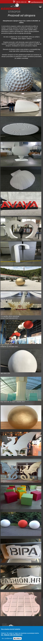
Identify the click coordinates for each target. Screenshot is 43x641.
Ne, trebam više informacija (11, 636)
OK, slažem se (7, 640)
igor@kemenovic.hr (37, 2)
